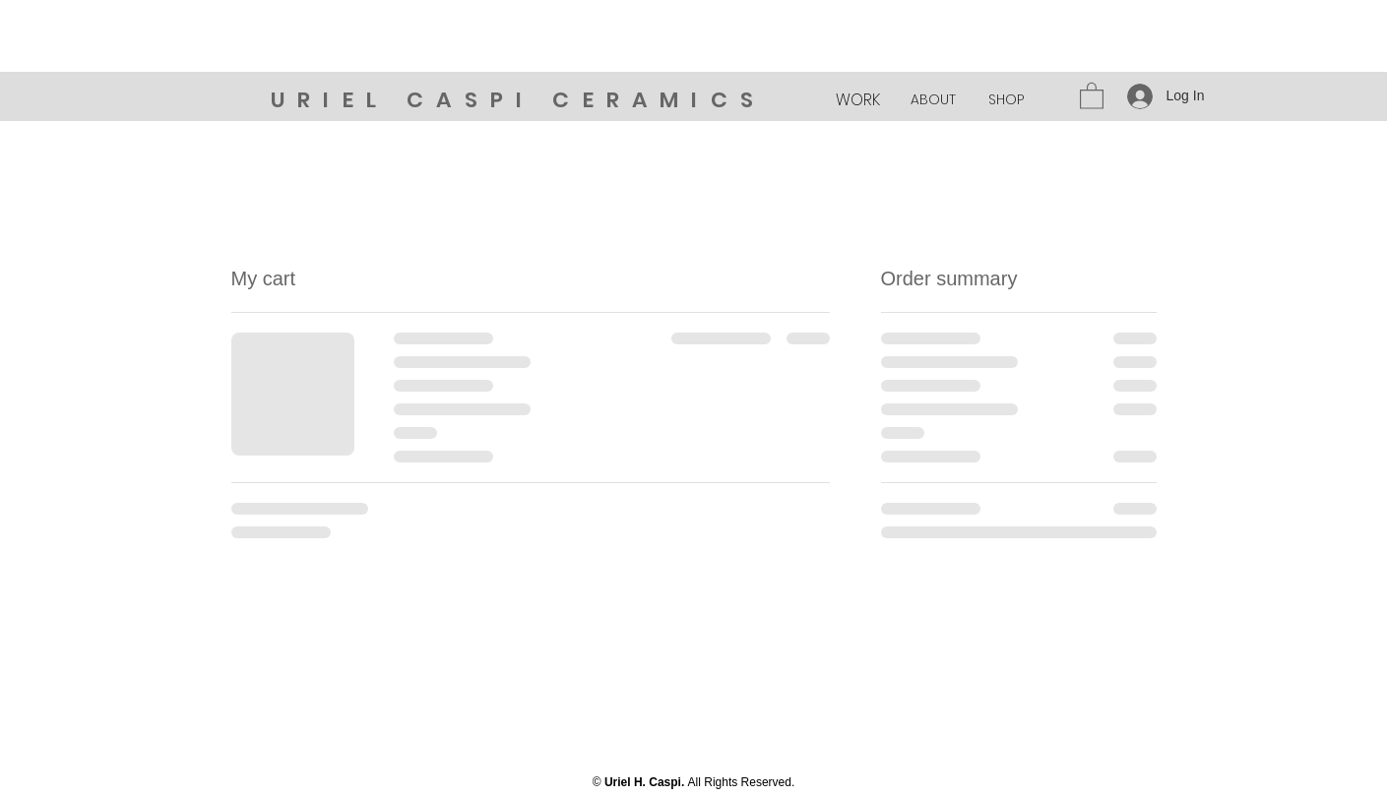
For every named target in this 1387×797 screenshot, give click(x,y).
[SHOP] (1006, 100)
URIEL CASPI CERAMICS (518, 100)
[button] (1091, 95)
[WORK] (858, 100)
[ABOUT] (934, 100)
